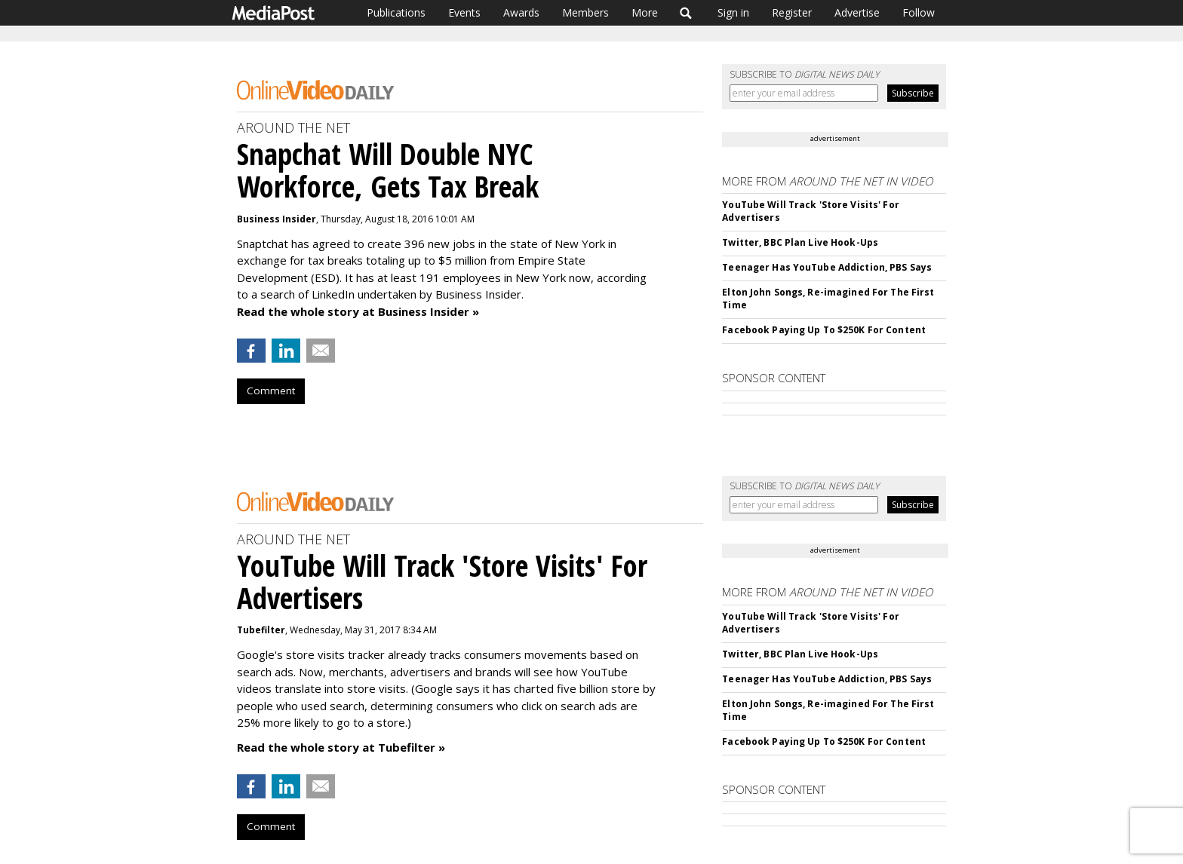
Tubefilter (261, 629)
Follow (918, 12)
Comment (271, 390)
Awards (521, 12)
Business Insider (276, 219)
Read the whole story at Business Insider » (358, 311)
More (644, 12)
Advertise (857, 12)
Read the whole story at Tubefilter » (341, 747)
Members (585, 12)
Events (464, 12)
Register (792, 12)
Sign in (733, 12)
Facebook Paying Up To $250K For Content (824, 329)
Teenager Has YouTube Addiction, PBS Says (827, 267)
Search (686, 13)
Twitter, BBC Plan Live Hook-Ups (800, 242)
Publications (396, 12)
